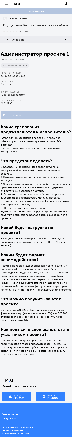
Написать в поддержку (13, 430)
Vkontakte (10, 414)
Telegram (9, 418)
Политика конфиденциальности (18, 427)
